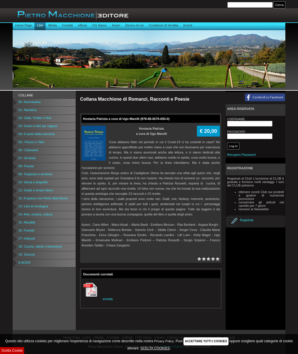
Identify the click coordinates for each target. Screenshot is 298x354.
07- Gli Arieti (27, 158)
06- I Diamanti (28, 150)
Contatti (67, 25)
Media (52, 25)
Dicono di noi (134, 25)
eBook (82, 25)
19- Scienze (26, 254)
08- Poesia (26, 166)
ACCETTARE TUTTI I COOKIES (206, 341)
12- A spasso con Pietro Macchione (43, 198)
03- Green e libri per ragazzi (37, 126)
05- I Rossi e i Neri (31, 142)
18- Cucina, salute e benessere (40, 246)
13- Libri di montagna (33, 206)
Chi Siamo (99, 25)
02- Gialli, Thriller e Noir (34, 118)
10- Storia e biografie (33, 182)
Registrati (246, 220)
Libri (40, 25)
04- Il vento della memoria (36, 134)
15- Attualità (26, 222)
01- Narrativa (27, 110)
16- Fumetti (26, 230)
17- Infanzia (26, 238)
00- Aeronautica (29, 102)
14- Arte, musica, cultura (35, 214)
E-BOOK (24, 262)
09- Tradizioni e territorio (35, 174)
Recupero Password (241, 154)
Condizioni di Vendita (163, 25)
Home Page (23, 25)
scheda (97, 299)
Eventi (187, 25)
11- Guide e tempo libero (35, 190)
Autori (116, 25)
